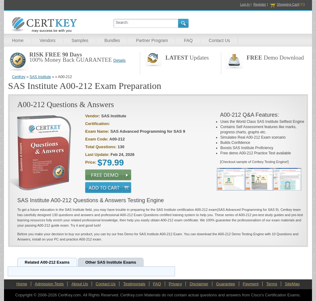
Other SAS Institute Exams (110, 262)
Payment (251, 284)
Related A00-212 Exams (47, 262)
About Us (79, 284)
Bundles (112, 40)
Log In (245, 4)
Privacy (175, 284)
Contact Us (219, 40)
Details (119, 60)
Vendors (47, 40)
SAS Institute (40, 77)
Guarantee (225, 284)
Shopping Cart (287, 4)
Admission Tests (49, 284)
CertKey (18, 77)
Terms (271, 284)
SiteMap (292, 284)
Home (17, 40)
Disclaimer (198, 284)
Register (259, 4)
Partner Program (152, 40)
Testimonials (134, 284)
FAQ (188, 40)
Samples (80, 40)
